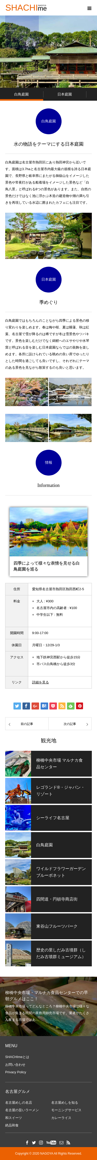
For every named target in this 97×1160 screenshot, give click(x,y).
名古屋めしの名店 (18, 1102)
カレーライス (61, 1118)
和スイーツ (13, 1118)
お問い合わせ (15, 1065)
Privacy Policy (15, 1072)
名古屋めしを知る (64, 1102)
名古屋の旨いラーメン (22, 1110)
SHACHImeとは (17, 1057)
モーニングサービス (66, 1110)
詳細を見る (40, 682)
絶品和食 (12, 1125)
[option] (48, 1006)
